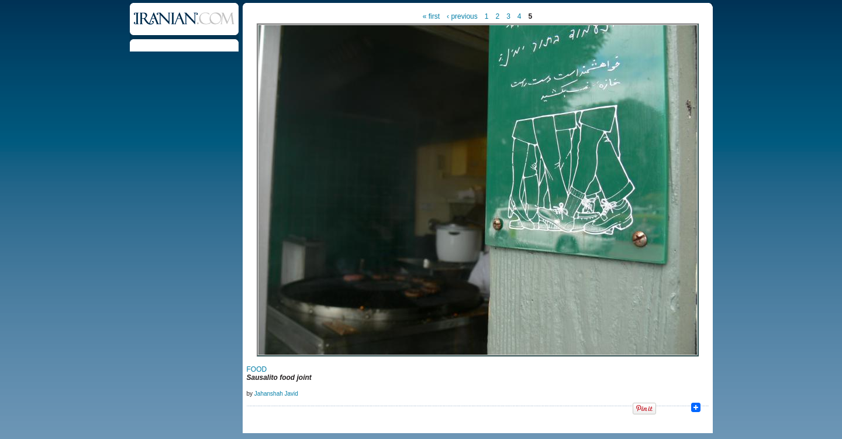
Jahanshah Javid (276, 393)
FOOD (257, 369)
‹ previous (462, 16)
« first (431, 16)
